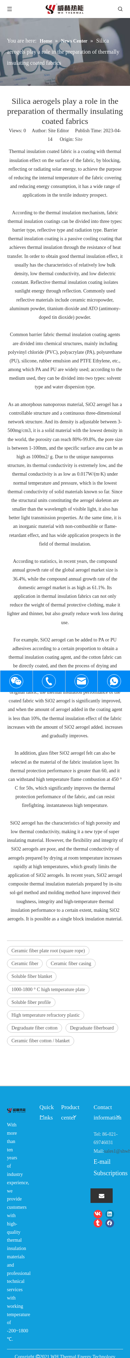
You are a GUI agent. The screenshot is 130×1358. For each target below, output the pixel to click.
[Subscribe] (101, 1195)
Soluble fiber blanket (31, 976)
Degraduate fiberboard (92, 1028)
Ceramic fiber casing (71, 963)
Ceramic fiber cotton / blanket (40, 1040)
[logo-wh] (16, 1110)
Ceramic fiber (24, 963)
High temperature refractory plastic (45, 1015)
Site (79, 139)
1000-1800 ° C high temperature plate (48, 989)
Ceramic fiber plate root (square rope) (48, 950)
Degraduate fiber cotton (34, 1028)
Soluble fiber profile (31, 1002)
